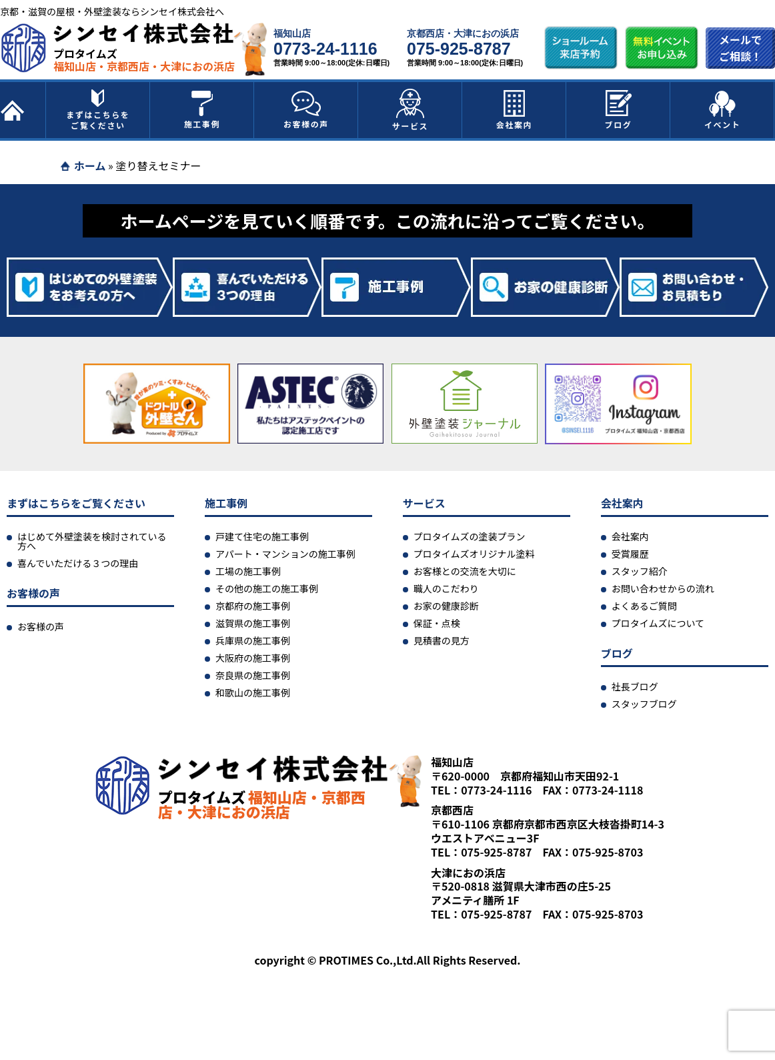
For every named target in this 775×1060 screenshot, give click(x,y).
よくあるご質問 (644, 605)
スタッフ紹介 (640, 571)
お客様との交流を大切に (465, 571)
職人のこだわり (446, 588)
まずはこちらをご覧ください (97, 110)
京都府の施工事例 (252, 605)
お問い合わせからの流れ (663, 588)
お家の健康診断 (446, 605)
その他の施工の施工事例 (266, 588)
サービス (410, 110)
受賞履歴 (630, 553)
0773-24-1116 (325, 48)
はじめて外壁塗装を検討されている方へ (92, 541)
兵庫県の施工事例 (252, 640)
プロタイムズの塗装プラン (470, 536)
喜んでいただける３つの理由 (77, 563)
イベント (722, 110)
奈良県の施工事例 (252, 675)
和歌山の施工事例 (252, 692)
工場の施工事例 (248, 571)
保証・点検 (437, 623)
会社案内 (514, 110)
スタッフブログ (644, 703)
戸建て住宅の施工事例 (262, 536)
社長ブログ (635, 686)
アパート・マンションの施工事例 (285, 553)
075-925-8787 (459, 48)
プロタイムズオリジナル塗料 (474, 553)
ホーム (90, 165)
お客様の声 (306, 110)
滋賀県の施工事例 (252, 623)
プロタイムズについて (658, 623)
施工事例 (202, 110)
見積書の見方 (442, 640)
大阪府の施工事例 (252, 657)
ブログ (618, 110)
